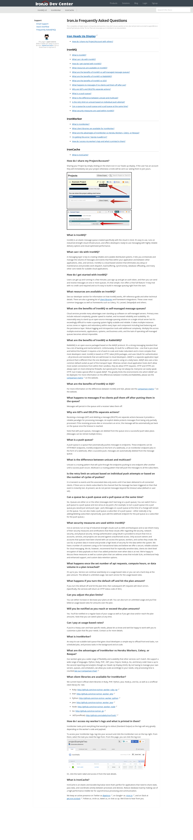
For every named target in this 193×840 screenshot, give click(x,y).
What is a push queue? (81, 93)
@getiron (106, 795)
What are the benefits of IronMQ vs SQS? (89, 80)
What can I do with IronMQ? (84, 59)
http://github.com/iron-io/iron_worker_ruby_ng (97, 689)
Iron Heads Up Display (81, 36)
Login (145, 3)
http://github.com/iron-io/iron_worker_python (98, 698)
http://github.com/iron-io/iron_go (89, 711)
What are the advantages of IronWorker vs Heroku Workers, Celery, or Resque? (105, 133)
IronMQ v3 (42, 10)
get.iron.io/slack (73, 798)
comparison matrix (75, 378)
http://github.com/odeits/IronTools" (101, 715)
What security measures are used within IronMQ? (93, 110)
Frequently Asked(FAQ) (46, 29)
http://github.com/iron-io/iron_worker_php (95, 694)
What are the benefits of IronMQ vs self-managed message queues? (101, 72)
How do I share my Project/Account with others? (92, 41)
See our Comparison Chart (85, 671)
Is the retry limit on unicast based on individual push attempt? (98, 102)
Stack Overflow (42, 26)
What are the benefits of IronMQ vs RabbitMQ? (92, 76)
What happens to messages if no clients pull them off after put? (99, 85)
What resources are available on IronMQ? (89, 68)
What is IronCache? (80, 155)
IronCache (69, 10)
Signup (155, 3)
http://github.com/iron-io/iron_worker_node (96, 706)
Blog (136, 3)
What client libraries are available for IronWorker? (93, 128)
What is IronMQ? (79, 55)
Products (113, 3)
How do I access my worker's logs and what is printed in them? (98, 141)
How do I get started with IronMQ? (86, 63)
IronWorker (56, 10)
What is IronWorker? (80, 124)
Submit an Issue (47, 45)
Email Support (42, 24)
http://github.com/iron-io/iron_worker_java (95, 702)
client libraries (106, 299)
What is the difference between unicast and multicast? (95, 98)
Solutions (126, 3)
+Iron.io (129, 795)
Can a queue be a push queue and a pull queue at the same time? (100, 106)
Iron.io (54, 3)
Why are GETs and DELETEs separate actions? (91, 89)
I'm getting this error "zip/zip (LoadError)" (89, 137)
